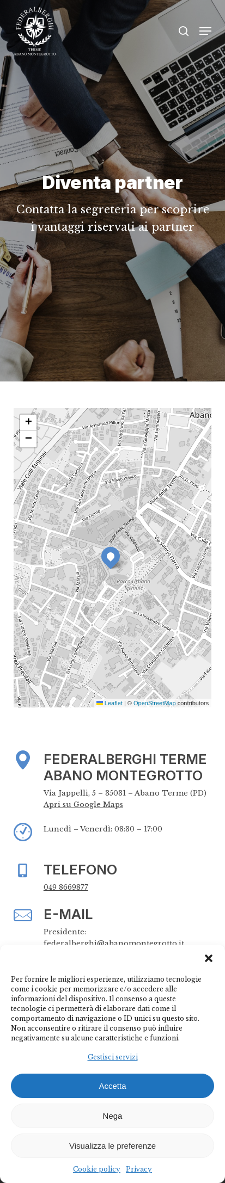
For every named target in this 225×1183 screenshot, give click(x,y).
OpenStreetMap (154, 703)
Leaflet (109, 703)
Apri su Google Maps (83, 804)
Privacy (139, 1169)
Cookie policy (96, 1169)
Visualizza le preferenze (112, 1145)
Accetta (112, 1085)
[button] (208, 958)
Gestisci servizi (113, 1057)
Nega (113, 1115)
